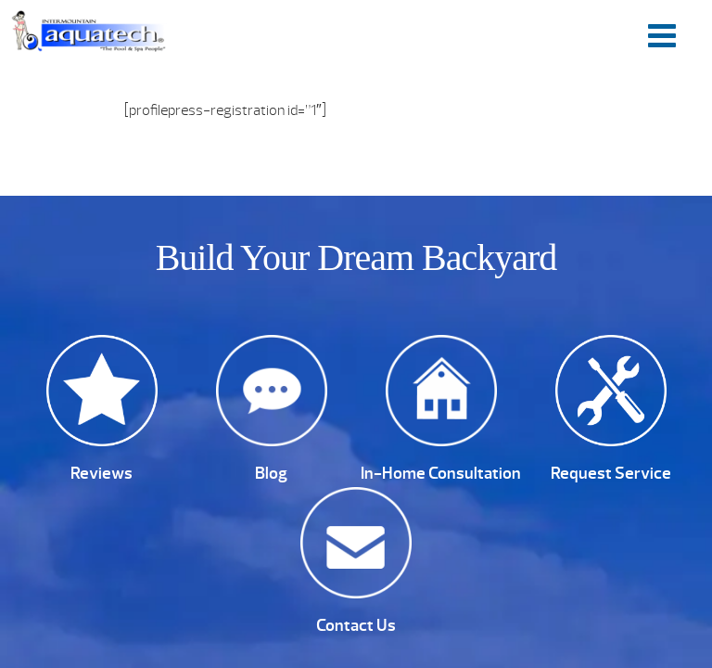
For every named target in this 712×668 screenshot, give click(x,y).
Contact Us (356, 625)
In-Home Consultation (441, 473)
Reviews (101, 473)
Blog (271, 473)
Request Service (611, 473)
